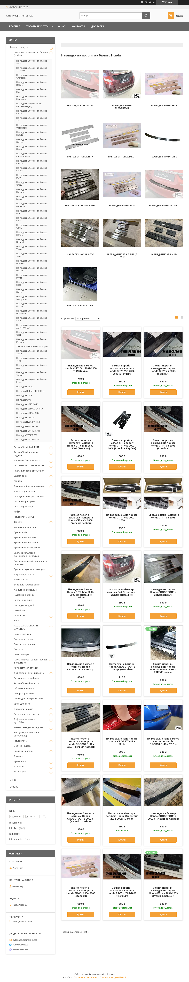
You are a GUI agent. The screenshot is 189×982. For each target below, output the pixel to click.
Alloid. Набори (21, 654)
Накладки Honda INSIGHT (80, 205)
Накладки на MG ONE (27, 404)
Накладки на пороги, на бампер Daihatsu (31, 205)
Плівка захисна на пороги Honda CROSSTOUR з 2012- (122, 741)
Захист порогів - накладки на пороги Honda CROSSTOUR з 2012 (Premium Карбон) (81, 742)
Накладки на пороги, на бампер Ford (31, 219)
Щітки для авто (22, 703)
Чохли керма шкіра (24, 506)
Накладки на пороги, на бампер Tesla (31, 359)
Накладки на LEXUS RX (27, 413)
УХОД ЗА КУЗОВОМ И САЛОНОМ (26, 627)
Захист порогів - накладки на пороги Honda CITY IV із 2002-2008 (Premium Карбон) (122, 444)
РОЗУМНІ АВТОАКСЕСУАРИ (29, 465)
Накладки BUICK (24, 395)
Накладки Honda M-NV (164, 254)
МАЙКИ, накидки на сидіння (28, 727)
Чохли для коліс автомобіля (29, 470)
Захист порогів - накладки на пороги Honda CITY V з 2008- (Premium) (163, 444)
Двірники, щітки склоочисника (29, 486)
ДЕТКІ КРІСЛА (21, 579)
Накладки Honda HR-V (80, 157)
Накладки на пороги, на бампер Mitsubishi (31, 262)
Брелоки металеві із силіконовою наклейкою (26, 554)
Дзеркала (19, 766)
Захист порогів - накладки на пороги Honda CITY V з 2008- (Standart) (163, 369)
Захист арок (20, 476)
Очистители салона (24, 644)
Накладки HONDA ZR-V (80, 305)
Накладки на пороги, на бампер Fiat (31, 212)
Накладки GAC (23, 400)
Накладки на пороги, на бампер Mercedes (31, 97)
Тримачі (18, 522)
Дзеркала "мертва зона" (27, 584)
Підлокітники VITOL (24, 517)
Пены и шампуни (22, 634)
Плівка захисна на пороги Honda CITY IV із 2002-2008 (122, 518)
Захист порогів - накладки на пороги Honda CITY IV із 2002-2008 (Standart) (121, 369)
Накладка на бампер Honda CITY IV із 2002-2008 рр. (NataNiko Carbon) (80, 593)
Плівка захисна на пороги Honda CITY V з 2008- (163, 516)
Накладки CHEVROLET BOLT (30, 391)
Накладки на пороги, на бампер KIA (31, 90)
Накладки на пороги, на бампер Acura (31, 352)
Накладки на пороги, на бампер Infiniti (31, 276)
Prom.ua (111, 974)
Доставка (97, 26)
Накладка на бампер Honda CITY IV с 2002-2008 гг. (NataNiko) (81, 368)
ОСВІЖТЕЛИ (20, 615)
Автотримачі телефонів (26, 678)
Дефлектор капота (24, 574)
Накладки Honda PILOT (122, 157)
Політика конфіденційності (113, 977)
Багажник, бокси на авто (27, 460)
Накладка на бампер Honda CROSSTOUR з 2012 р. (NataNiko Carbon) (163, 816)
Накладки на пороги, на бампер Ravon (31, 147)
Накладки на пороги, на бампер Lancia (31, 162)
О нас (62, 26)
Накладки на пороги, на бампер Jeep (31, 255)
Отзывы (14, 786)
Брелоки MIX (20, 532)
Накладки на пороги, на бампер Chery (31, 183)
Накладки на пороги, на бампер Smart (31, 319)
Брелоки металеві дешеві (27, 547)
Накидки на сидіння (24, 595)
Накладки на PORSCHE (28, 440)
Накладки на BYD (24, 386)
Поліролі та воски (23, 639)
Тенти (17, 620)
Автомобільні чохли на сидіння (26, 454)
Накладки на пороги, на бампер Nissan (31, 305)
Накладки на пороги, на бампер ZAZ (31, 119)
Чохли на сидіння (23, 600)
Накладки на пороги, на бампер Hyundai (31, 190)
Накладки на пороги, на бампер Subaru (31, 140)
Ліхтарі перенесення (24, 693)
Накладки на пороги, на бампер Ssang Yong (31, 297)
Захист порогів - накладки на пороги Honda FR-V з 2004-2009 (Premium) (122, 891)
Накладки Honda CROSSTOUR (122, 106)
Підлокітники (20, 741)
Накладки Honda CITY (80, 105)
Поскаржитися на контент (86, 977)
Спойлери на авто (23, 709)
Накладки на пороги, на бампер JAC (31, 366)
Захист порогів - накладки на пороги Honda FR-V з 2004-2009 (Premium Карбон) (163, 891)
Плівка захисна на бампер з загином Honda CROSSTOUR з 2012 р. (163, 741)
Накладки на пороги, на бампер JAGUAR (31, 69)
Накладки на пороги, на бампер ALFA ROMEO (31, 326)
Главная (14, 26)
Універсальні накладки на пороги (32, 346)
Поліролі (18, 649)
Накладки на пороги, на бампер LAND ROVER (31, 155)
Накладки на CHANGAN (28, 431)
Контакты (78, 26)
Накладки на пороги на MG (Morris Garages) (29, 105)
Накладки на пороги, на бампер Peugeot (31, 340)
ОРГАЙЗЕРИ (20, 610)
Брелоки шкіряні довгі (25, 537)
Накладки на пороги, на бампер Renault (31, 240)
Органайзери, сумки (24, 501)
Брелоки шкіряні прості (26, 542)
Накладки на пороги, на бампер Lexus (31, 380)
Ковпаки (18, 481)
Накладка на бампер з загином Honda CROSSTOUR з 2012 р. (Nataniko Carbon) (80, 817)
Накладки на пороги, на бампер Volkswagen (31, 126)
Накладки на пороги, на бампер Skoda (31, 290)
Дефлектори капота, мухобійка (25, 721)
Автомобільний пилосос (26, 683)
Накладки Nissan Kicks (27, 426)
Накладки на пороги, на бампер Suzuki (31, 133)
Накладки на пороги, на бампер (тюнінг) (31, 53)
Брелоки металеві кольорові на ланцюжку (31, 562)
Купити (80, 392)
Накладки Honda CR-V (164, 157)
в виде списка (181, 318)
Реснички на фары (23, 751)
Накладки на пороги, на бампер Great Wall (31, 312)
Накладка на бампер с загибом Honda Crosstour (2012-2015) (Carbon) (122, 816)
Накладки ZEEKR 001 (26, 435)
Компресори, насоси (24, 491)
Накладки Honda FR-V (164, 105)
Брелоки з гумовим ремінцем (29, 569)
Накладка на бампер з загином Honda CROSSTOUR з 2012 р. (80, 667)
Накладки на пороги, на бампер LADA (31, 112)
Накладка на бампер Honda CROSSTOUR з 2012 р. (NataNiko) (122, 667)
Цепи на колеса (22, 746)
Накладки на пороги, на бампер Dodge (31, 83)
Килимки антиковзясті (25, 527)
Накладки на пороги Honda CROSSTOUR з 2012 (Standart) (163, 592)
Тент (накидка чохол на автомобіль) (26, 734)
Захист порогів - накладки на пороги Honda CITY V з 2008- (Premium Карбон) (80, 519)
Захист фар (20, 771)
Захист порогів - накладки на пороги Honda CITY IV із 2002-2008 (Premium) (80, 444)
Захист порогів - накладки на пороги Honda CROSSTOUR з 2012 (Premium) (163, 668)
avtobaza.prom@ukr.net (25, 940)
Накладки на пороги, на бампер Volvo (31, 247)
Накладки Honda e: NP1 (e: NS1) (122, 255)
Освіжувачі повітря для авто (29, 496)
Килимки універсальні (25, 590)
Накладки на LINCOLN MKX (29, 409)
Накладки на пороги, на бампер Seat (31, 283)
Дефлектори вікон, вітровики (29, 673)
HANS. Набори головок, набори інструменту (31, 661)
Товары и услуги (37, 26)
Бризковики (20, 761)
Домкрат (18, 756)
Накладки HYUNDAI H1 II (28, 422)
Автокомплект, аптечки (26, 668)
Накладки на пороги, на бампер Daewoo (31, 197)
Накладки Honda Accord (164, 205)
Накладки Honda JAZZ (122, 205)
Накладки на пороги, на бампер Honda (31, 233)
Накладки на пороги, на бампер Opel (31, 333)
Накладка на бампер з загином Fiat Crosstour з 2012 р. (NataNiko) (122, 592)
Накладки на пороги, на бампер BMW (31, 176)
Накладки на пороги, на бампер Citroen (31, 169)
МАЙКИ (17, 511)
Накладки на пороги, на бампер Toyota (31, 373)
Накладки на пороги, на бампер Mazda (31, 269)
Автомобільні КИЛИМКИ (26, 447)
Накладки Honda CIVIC (80, 254)
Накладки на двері (24, 605)
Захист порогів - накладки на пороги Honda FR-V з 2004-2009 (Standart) (80, 891)
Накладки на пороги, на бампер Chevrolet (31, 76)
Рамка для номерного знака (29, 698)
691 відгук (150, 2)
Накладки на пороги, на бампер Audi (31, 62)
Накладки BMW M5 (25, 417)
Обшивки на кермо (24, 688)
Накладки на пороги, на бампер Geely (31, 226)
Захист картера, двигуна (27, 714)
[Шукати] (146, 15)
